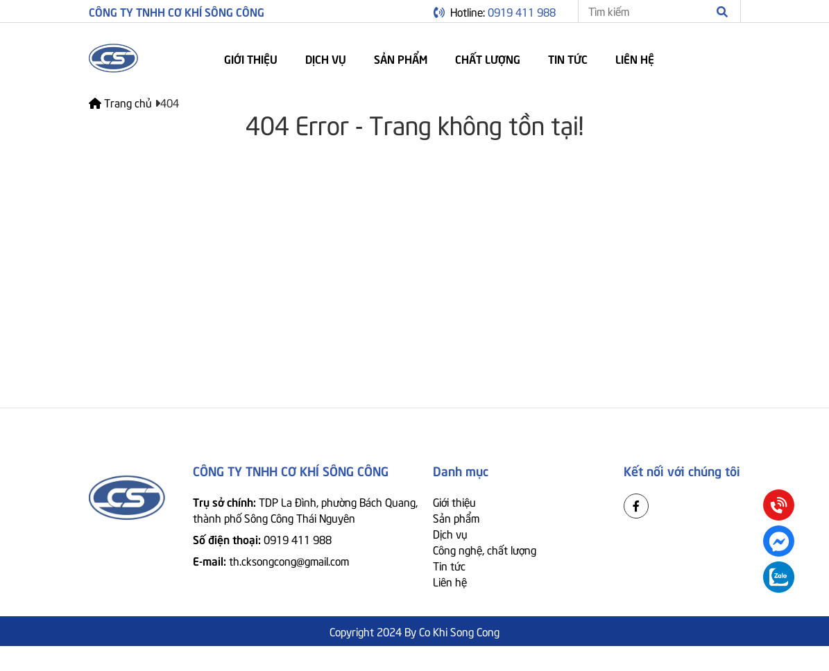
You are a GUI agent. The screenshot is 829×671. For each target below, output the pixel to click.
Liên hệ (634, 58)
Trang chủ (122, 102)
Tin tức (568, 58)
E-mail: (271, 560)
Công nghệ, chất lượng (484, 549)
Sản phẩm (400, 58)
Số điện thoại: (262, 538)
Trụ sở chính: (305, 509)
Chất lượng (487, 58)
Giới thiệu (250, 58)
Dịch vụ (325, 58)
